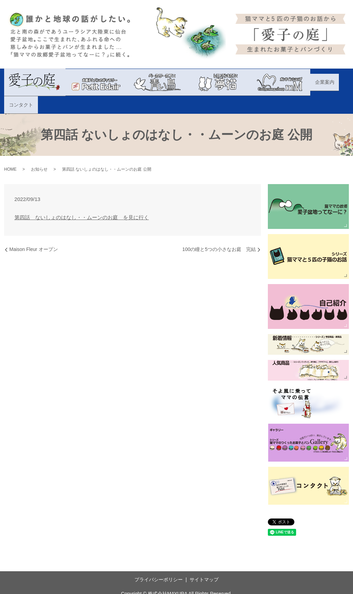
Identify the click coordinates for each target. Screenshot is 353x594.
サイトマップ (204, 562)
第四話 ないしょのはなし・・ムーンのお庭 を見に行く (81, 199)
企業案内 (304, 81)
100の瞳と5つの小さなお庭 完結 (219, 231)
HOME (10, 151)
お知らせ (39, 151)
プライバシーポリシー (158, 562)
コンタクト (332, 81)
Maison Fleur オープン (33, 231)
